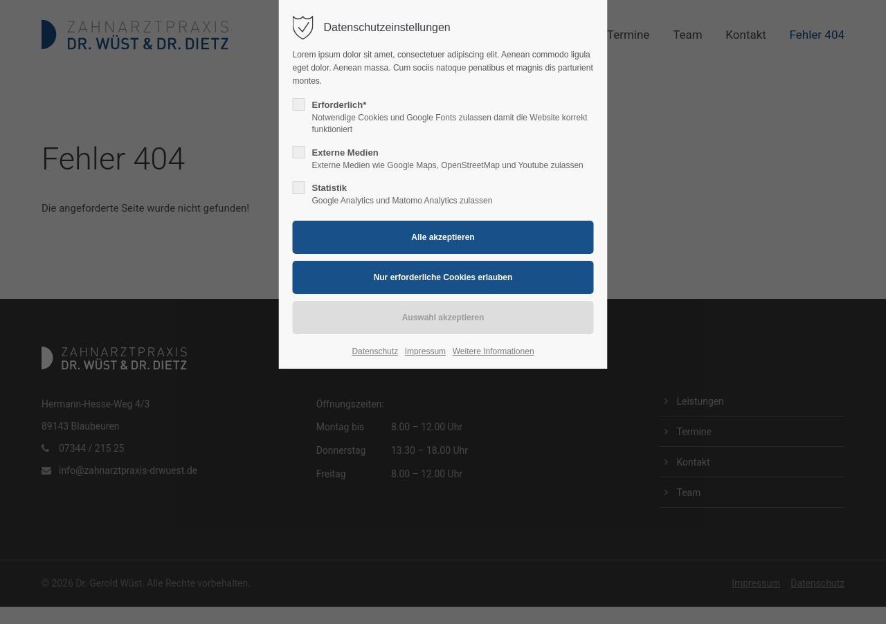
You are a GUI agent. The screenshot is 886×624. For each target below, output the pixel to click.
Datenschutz (375, 351)
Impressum (425, 351)
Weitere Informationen (493, 351)
